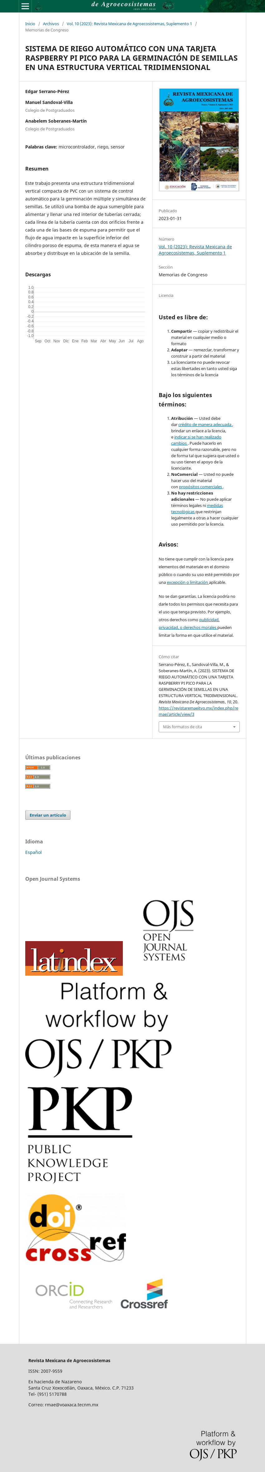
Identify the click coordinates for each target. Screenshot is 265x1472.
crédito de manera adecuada (205, 424)
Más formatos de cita (182, 726)
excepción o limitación (188, 582)
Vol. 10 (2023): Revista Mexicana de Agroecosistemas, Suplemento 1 (129, 23)
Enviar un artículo (48, 815)
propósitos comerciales (201, 487)
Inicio (30, 23)
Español (33, 852)
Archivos (51, 23)
